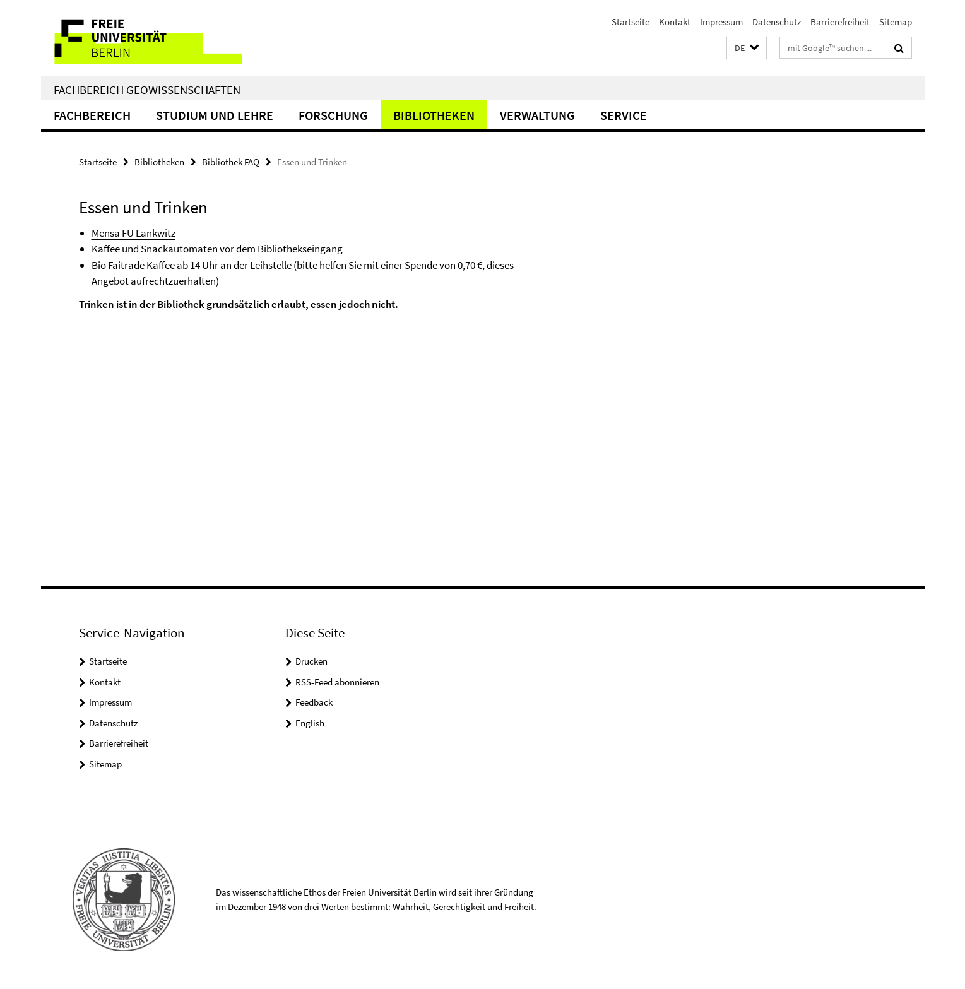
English (309, 723)
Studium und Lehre (214, 115)
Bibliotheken (434, 115)
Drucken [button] (311, 661)
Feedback (314, 702)
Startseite (630, 22)
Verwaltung (537, 115)
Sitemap (895, 22)
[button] (746, 48)
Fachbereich (92, 115)
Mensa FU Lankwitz (133, 233)
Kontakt (674, 22)
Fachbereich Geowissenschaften (147, 89)
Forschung (333, 115)
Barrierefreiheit (840, 22)
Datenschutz (776, 22)
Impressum (721, 22)
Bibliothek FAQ (230, 162)
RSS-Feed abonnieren (337, 682)
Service (623, 115)
